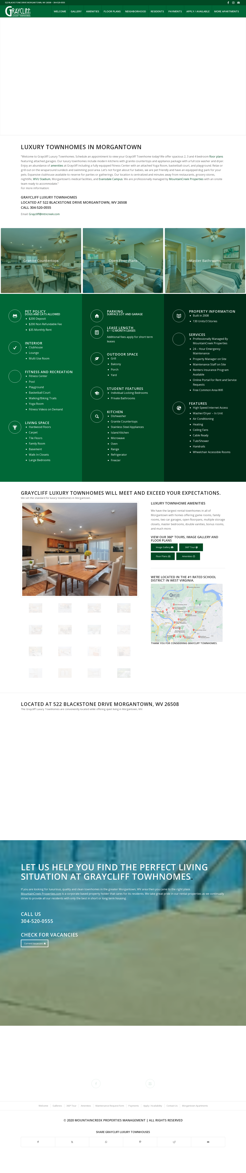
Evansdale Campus (111, 179)
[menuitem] (59, 11)
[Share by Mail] (208, 1142)
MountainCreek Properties (186, 179)
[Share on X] (72, 1142)
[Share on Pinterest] (140, 1142)
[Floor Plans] (163, 556)
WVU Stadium (41, 179)
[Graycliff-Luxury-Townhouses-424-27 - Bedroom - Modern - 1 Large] (205, 260)
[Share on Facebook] (38, 1142)
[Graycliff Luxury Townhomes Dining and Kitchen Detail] (41, 260)
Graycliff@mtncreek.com (44, 214)
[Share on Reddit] (174, 1142)
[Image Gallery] (164, 547)
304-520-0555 (40, 207)
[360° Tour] (191, 547)
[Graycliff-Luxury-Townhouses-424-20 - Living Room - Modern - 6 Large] (123, 260)
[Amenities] (188, 556)
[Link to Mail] (238, 2)
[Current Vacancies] (34, 943)
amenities (57, 165)
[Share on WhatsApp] (106, 1142)
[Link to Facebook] (228, 2)
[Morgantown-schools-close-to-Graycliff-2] (187, 613)
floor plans (216, 156)
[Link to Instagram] (233, 2)
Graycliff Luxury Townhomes (49, 197)
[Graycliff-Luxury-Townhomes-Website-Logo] (18, 11)
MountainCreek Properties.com (41, 894)
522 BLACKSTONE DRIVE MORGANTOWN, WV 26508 (28, 2)
